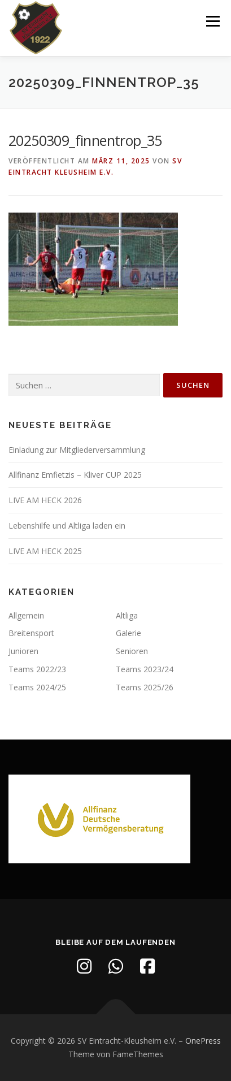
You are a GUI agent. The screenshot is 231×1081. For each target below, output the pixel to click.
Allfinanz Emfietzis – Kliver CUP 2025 (75, 474)
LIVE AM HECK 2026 (45, 500)
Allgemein (26, 615)
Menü (212, 21)
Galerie (128, 633)
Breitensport (31, 633)
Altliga (127, 615)
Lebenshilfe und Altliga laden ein (66, 525)
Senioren (132, 651)
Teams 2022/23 (37, 669)
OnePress (203, 1040)
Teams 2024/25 (37, 687)
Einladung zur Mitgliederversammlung (76, 449)
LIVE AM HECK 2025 (45, 551)
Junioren (23, 651)
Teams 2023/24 (144, 669)
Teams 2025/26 (144, 687)
